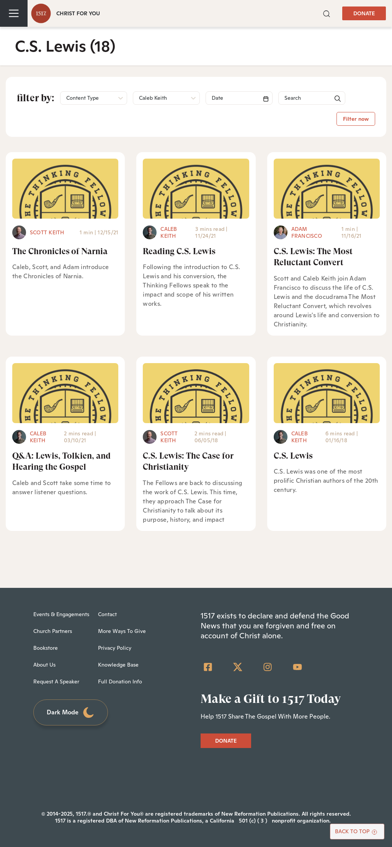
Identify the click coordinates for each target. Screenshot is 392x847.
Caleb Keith (168, 232)
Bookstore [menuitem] (45, 647)
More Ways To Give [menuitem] (122, 631)
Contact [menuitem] (107, 614)
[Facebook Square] (208, 667)
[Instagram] (267, 667)
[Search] (239, 98)
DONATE (364, 13)
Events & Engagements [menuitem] (61, 614)
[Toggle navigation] (14, 13)
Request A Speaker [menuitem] (56, 681)
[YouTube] (297, 667)
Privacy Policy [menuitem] (114, 647)
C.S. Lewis (293, 456)
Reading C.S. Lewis (179, 251)
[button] (326, 13)
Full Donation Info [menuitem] (120, 681)
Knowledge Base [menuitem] (118, 664)
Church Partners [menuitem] (52, 631)
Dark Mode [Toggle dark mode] (71, 712)
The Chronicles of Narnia (60, 251)
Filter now (356, 118)
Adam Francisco (306, 232)
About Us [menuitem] (44, 664)
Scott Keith (47, 232)
